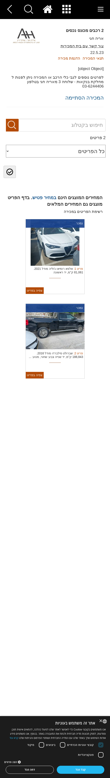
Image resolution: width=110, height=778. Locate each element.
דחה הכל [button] (30, 769)
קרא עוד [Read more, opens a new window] (14, 738)
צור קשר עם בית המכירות (82, 46)
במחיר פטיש (44, 197)
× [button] (101, 721)
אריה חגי (96, 38)
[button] (55, 762)
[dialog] (55, 747)
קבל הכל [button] (81, 769)
